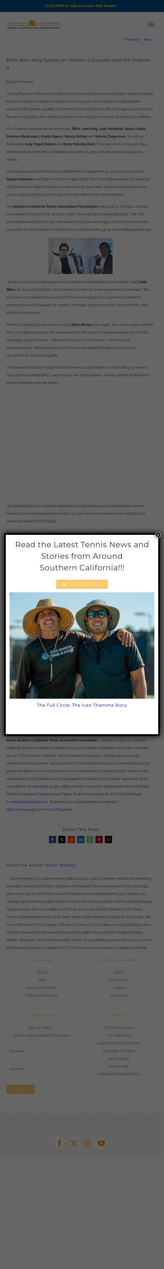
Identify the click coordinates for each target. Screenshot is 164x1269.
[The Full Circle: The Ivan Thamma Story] (82, 645)
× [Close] (158, 535)
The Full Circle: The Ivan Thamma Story (82, 705)
